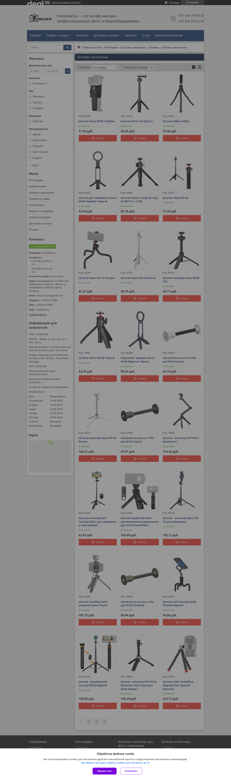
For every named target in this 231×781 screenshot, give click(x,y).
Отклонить (131, 771)
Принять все (104, 771)
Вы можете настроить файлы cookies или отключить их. (114, 762)
